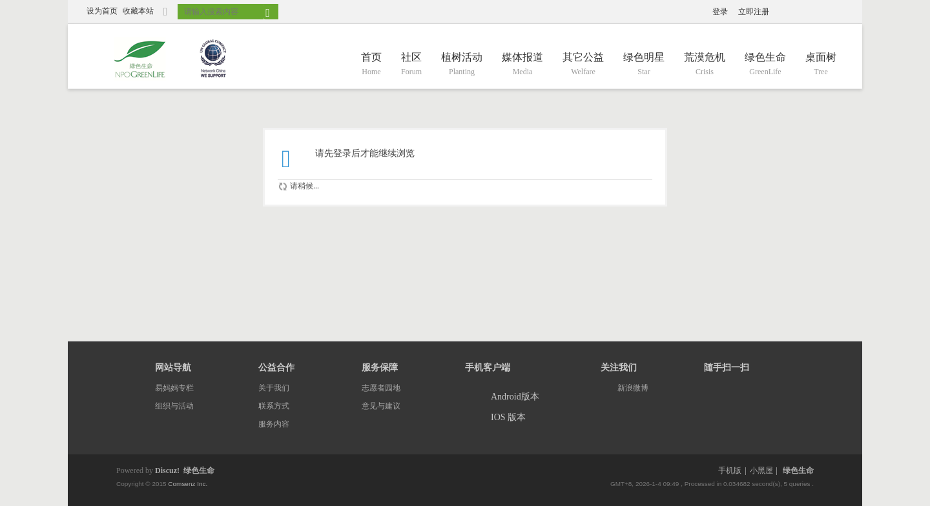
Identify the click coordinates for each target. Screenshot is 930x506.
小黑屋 (761, 470)
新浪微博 (632, 387)
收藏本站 (138, 10)
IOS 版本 (508, 417)
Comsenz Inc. (187, 483)
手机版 (729, 470)
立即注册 (753, 11)
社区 (411, 65)
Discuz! (167, 470)
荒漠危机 (704, 65)
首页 (371, 65)
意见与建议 (381, 405)
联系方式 (273, 405)
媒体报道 (522, 65)
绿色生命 (765, 65)
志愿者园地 (381, 387)
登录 (720, 11)
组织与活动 (174, 405)
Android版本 (515, 396)
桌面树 (820, 65)
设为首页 (102, 10)
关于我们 (273, 387)
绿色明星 (644, 65)
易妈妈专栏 (174, 387)
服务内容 (273, 424)
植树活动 (461, 65)
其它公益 (583, 65)
